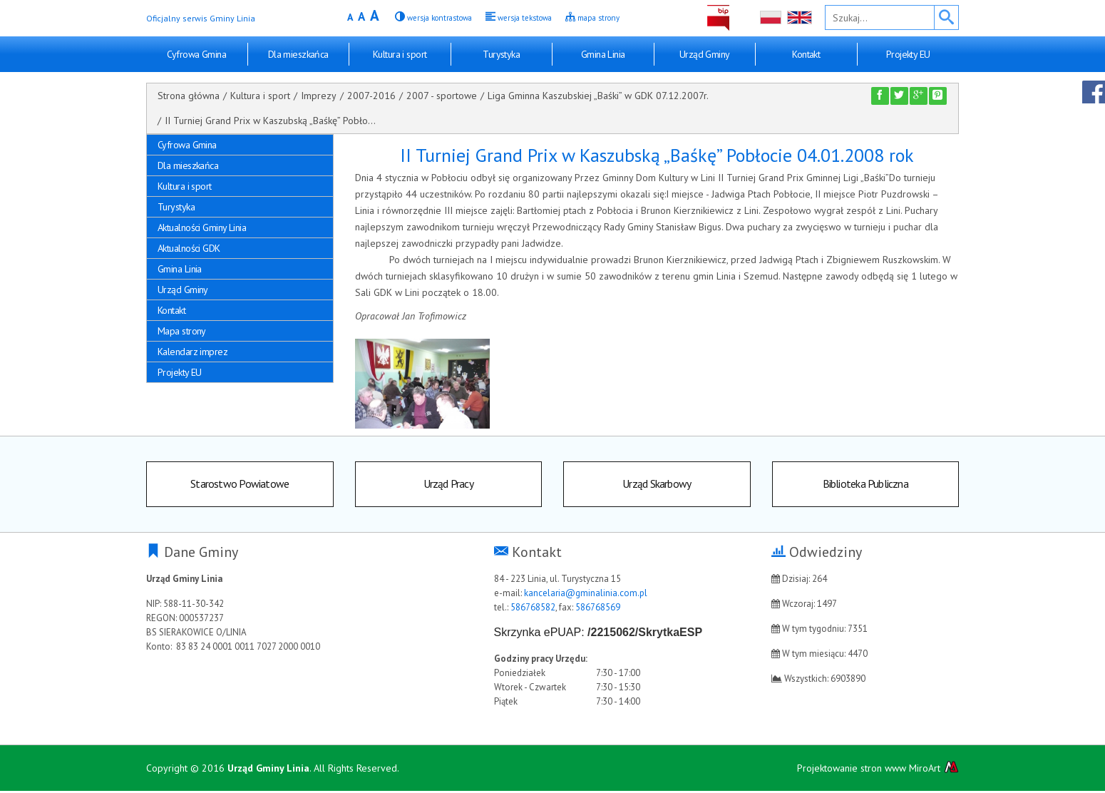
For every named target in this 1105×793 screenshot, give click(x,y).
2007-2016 (371, 95)
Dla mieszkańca (298, 54)
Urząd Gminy (704, 54)
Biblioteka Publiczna (865, 485)
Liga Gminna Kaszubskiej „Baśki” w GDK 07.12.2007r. (598, 95)
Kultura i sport (400, 54)
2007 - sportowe (441, 95)
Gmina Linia (603, 54)
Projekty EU (908, 54)
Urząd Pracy (448, 485)
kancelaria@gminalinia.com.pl (585, 595)
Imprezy (318, 95)
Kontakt (806, 54)
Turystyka (501, 54)
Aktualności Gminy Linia (202, 227)
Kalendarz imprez (192, 351)
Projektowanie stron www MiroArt (878, 770)
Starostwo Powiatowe (239, 485)
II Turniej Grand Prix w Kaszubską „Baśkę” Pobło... (270, 120)
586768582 (532, 609)
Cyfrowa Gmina (196, 54)
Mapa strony (182, 330)
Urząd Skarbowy (656, 485)
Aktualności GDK (189, 248)
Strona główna (189, 95)
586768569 (597, 609)
